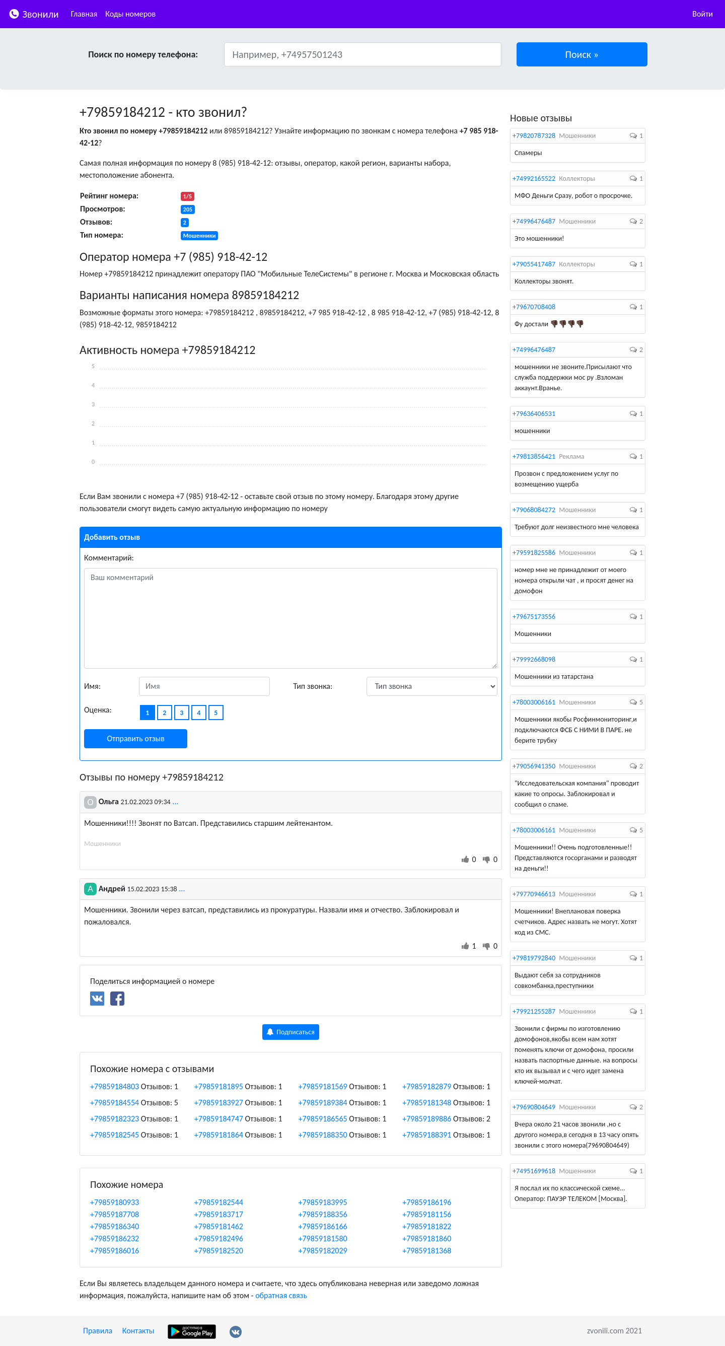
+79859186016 (114, 1250)
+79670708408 (534, 307)
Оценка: (98, 710)
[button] (582, 54)
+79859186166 (323, 1226)
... (175, 801)
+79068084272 (534, 510)
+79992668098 (534, 659)
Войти (702, 14)
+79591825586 (534, 552)
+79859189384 (323, 1102)
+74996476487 (534, 221)
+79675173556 (534, 616)
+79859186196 (426, 1202)
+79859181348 (426, 1102)
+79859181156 (426, 1214)
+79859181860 (426, 1238)
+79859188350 (323, 1135)
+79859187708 (114, 1214)
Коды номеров (130, 14)
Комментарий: (109, 557)
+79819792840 (534, 958)
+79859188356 (323, 1214)
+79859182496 (218, 1238)
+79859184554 (114, 1102)
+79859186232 (114, 1238)
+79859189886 (426, 1118)
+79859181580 (323, 1238)
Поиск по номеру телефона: (143, 54)
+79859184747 (218, 1118)
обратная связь (281, 1295)
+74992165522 (534, 178)
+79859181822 (426, 1226)
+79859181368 (426, 1250)
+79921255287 (534, 1011)
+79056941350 (534, 766)
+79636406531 (534, 413)
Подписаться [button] (291, 1032)
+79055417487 (534, 264)
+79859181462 (218, 1226)
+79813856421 (534, 456)
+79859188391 (426, 1135)
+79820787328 (534, 135)
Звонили (33, 13)
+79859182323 (114, 1118)
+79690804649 (534, 1107)
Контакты (138, 1330)
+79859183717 (218, 1214)
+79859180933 (114, 1202)
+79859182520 (218, 1250)
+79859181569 (323, 1086)
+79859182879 (426, 1086)
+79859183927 (218, 1102)
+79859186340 (114, 1226)
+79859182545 (114, 1135)
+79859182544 (218, 1202)
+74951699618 (534, 1171)
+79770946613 (534, 894)
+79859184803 (114, 1086)
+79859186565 (323, 1118)
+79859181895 (218, 1086)
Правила (97, 1330)
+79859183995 (323, 1202)
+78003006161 (534, 702)
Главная (84, 14)
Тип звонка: (313, 686)
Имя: (92, 686)
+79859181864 (218, 1135)
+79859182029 (323, 1250)
